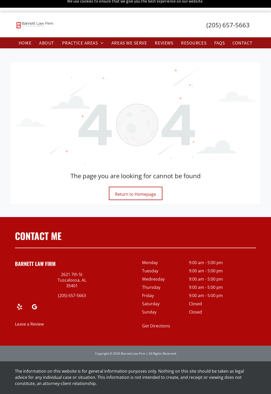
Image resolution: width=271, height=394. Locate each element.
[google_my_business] (34, 294)
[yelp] (19, 294)
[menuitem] (25, 30)
